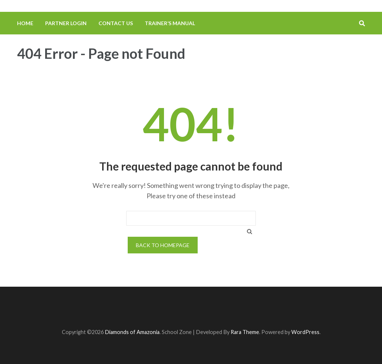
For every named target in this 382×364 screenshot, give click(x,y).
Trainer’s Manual (170, 23)
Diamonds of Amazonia (132, 332)
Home (25, 23)
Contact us (115, 23)
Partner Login (66, 23)
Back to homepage (163, 245)
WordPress (305, 332)
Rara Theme (245, 332)
